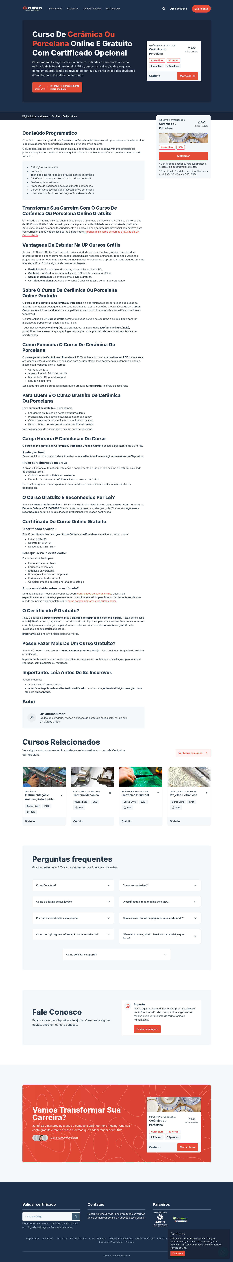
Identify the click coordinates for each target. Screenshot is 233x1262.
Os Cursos (62, 1238)
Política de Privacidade (110, 1242)
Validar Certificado (144, 1238)
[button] (76, 1216)
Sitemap (130, 1242)
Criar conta (201, 8)
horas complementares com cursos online (92, 601)
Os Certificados (78, 1238)
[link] (32, 9)
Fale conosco (113, 8)
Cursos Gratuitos (92, 8)
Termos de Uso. (178, 1247)
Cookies (177, 1234)
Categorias (72, 8)
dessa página (137, 1217)
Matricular (183, 155)
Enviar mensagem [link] (147, 1029)
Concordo (177, 1253)
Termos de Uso (53, 684)
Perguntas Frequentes (121, 1238)
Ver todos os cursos (193, 753)
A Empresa (47, 1238)
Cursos (44, 116)
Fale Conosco (164, 1238)
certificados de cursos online (94, 593)
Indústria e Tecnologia (172, 120)
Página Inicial (29, 116)
